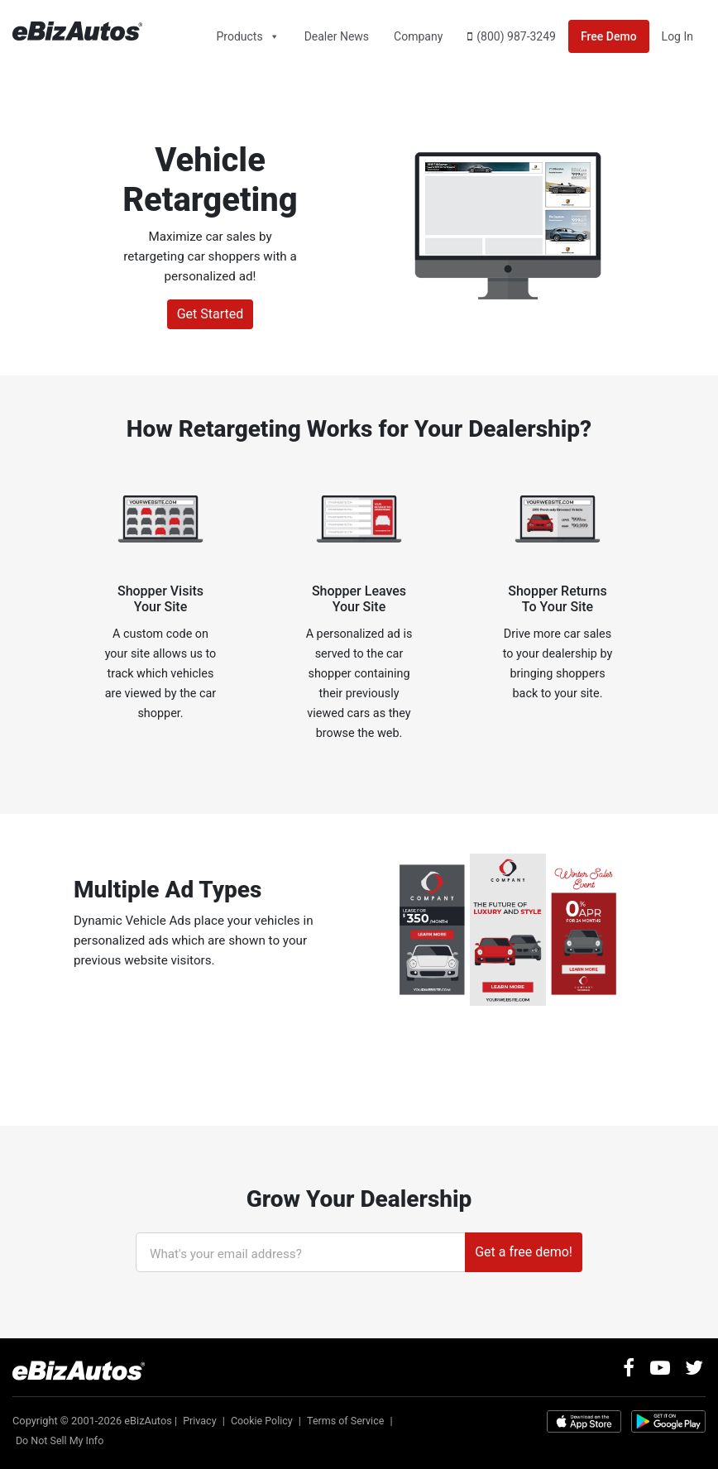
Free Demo (609, 36)
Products (239, 36)
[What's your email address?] (301, 1252)
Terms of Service (349, 1420)
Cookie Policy (263, 1420)
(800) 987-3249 (516, 36)
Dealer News (336, 36)
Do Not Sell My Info (61, 1439)
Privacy (200, 1420)
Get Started (210, 314)
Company (418, 36)
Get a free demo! (523, 1252)
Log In (677, 36)
